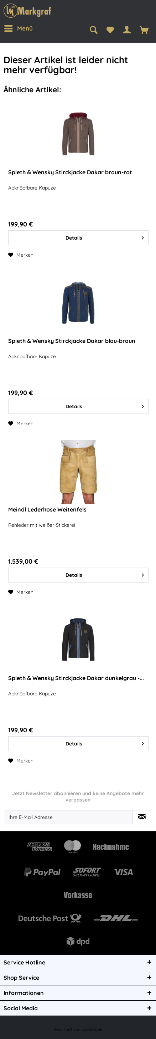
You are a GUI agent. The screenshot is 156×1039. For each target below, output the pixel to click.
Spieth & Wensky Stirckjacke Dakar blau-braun (71, 340)
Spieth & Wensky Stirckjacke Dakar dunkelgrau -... (76, 678)
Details (105, 236)
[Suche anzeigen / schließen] (93, 30)
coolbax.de (92, 1029)
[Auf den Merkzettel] (20, 255)
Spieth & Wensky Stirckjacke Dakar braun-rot (70, 172)
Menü (18, 27)
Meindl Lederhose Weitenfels (47, 509)
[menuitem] (18, 28)
